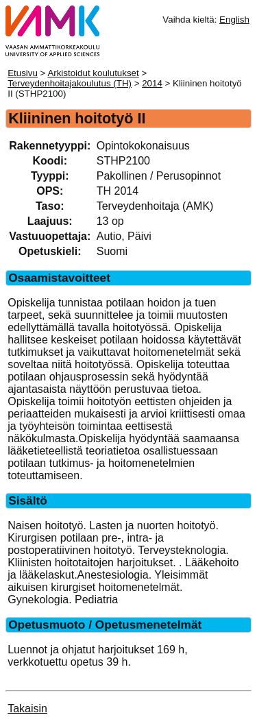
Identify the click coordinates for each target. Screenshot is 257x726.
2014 (152, 83)
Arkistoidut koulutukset (92, 73)
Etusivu (23, 73)
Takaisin (27, 708)
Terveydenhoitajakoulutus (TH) (70, 83)
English (234, 19)
